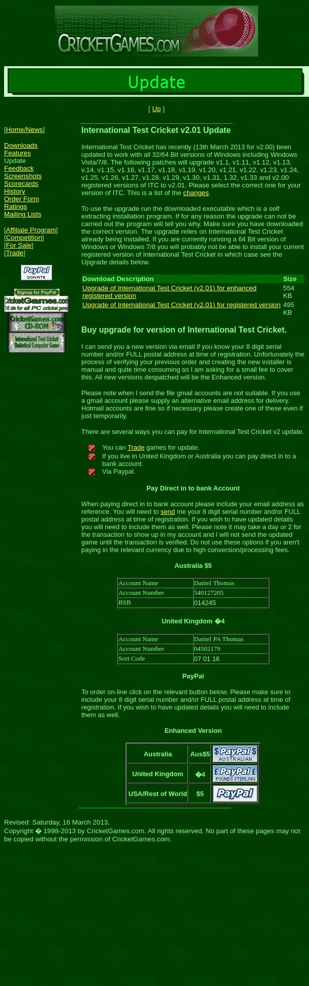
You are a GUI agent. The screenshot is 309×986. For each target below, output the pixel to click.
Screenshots (23, 176)
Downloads (21, 145)
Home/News (24, 129)
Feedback (19, 168)
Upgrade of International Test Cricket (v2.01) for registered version (181, 305)
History (14, 191)
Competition (24, 237)
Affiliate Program (31, 230)
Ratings (15, 206)
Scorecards (21, 183)
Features (17, 153)
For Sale (19, 245)
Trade (14, 253)
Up (156, 109)
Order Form (21, 199)
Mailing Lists (22, 214)
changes (196, 193)
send (168, 511)
